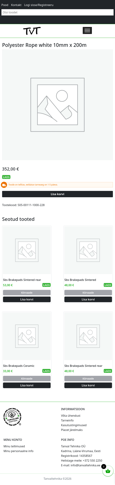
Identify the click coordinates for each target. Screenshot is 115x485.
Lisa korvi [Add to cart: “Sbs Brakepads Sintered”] (88, 299)
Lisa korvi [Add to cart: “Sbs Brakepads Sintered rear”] (26, 299)
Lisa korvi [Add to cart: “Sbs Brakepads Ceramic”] (26, 385)
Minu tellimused (14, 446)
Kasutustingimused (74, 425)
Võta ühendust (70, 416)
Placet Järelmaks (72, 430)
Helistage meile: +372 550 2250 (81, 460)
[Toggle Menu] (87, 30)
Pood (4, 5)
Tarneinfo (67, 420)
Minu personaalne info (19, 451)
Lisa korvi (57, 194)
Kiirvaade (26, 292)
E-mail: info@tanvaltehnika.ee (80, 465)
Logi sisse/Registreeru (38, 5)
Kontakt (16, 5)
